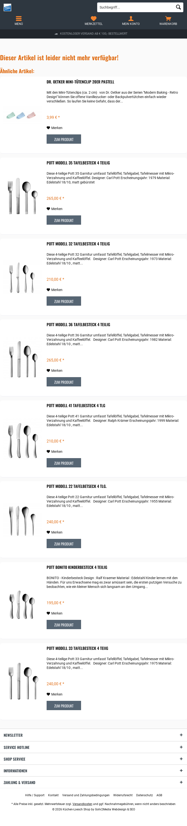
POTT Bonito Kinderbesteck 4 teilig (77, 567)
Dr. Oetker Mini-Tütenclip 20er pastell (80, 82)
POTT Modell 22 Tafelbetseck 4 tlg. (77, 486)
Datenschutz (144, 795)
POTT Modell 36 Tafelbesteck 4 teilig (78, 324)
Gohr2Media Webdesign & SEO (115, 809)
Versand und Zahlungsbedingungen (86, 795)
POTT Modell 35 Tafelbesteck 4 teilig (78, 163)
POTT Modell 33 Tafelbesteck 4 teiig (77, 648)
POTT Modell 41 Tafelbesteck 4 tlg (76, 405)
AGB (159, 795)
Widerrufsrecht (123, 795)
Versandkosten (82, 804)
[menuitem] (168, 20)
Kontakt (53, 795)
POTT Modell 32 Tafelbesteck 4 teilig (78, 244)
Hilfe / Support (34, 795)
